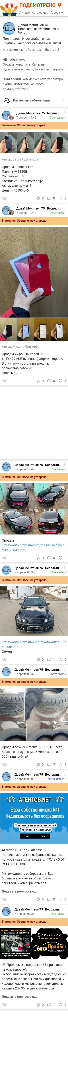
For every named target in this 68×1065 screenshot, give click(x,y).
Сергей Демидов (25, 159)
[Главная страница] (9, 8)
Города (56, 12)
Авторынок (58, 674)
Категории (40, 12)
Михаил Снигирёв (26, 346)
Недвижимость (56, 779)
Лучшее (24, 12)
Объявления (58, 469)
